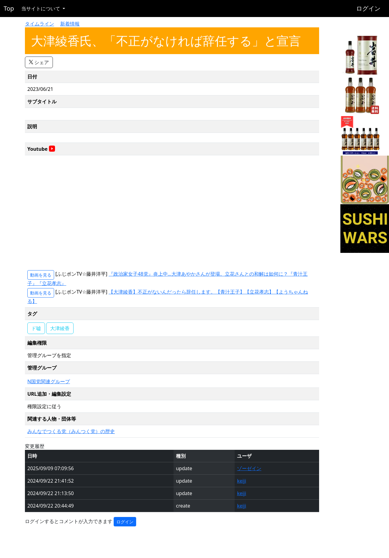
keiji (241, 480)
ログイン (368, 8)
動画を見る (40, 275)
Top (9, 8)
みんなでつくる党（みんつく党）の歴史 (71, 431)
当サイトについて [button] (41, 8)
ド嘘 (36, 328)
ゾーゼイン (249, 468)
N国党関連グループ (48, 381)
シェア (39, 62)
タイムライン (39, 23)
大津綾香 (60, 328)
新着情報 (70, 23)
